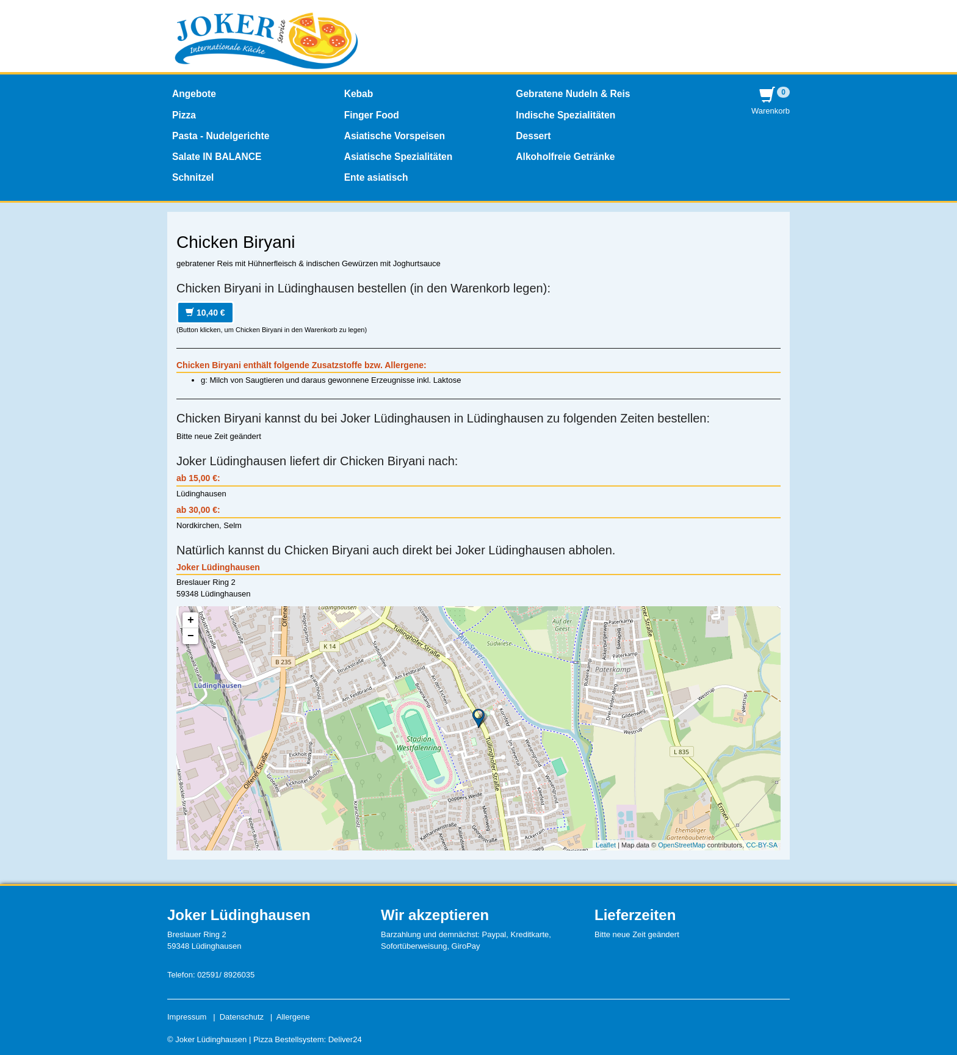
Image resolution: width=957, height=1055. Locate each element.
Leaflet (606, 845)
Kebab (359, 94)
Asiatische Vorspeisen (394, 136)
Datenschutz (242, 1016)
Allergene (293, 1016)
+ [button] (190, 620)
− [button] (190, 636)
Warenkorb (770, 101)
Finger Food (371, 115)
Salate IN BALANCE (216, 156)
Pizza (184, 115)
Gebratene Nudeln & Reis (573, 94)
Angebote (194, 94)
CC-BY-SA (762, 845)
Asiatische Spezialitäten (398, 156)
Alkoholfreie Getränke (565, 156)
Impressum (186, 1016)
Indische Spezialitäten (565, 115)
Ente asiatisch (376, 177)
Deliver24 (345, 1039)
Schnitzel (193, 177)
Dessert (533, 136)
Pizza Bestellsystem (288, 1039)
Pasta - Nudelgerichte (220, 136)
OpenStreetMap (682, 845)
